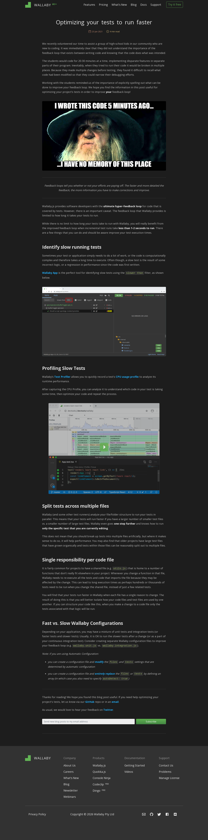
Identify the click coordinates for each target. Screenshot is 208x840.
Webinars (69, 797)
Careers (68, 772)
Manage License (169, 778)
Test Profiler (62, 376)
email (115, 701)
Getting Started (134, 765)
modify (99, 662)
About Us (69, 765)
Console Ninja (101, 778)
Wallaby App (50, 272)
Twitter (108, 709)
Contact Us (166, 765)
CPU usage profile (127, 376)
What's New (119, 5)
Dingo (99, 791)
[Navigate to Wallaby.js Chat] (176, 814)
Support (155, 5)
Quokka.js (99, 772)
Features (89, 5)
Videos (128, 772)
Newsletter (70, 791)
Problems (165, 772)
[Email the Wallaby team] (142, 814)
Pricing (103, 5)
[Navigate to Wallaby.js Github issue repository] (149, 814)
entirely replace (105, 673)
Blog (134, 5)
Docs (143, 5)
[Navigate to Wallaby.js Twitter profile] (158, 814)
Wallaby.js (99, 765)
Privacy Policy (37, 814)
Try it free (174, 4)
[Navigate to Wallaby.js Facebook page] (167, 814)
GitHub (89, 701)
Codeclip (101, 784)
